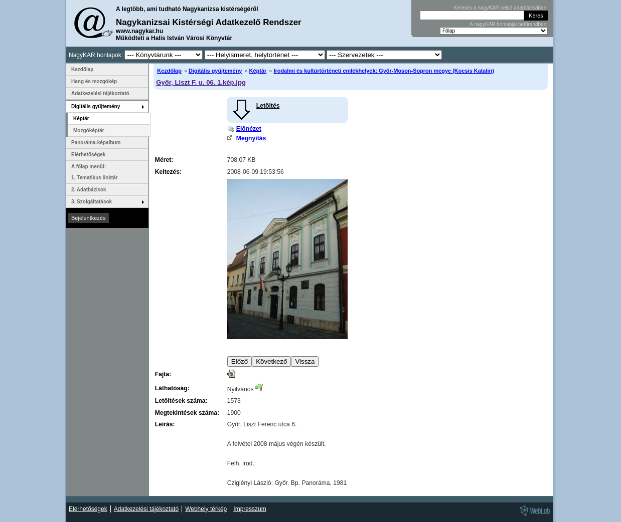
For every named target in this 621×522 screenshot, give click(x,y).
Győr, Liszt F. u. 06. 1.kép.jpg (201, 82)
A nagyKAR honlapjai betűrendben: (509, 24)
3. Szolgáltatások (91, 201)
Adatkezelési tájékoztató (100, 93)
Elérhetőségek (88, 154)
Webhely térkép (206, 508)
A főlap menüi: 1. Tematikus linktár (94, 172)
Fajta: (163, 374)
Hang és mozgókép (94, 81)
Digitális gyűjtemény (215, 71)
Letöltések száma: (181, 400)
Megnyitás (251, 138)
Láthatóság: (172, 388)
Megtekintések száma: (187, 412)
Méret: (164, 159)
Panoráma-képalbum (95, 142)
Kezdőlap (169, 71)
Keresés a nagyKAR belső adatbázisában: (501, 8)
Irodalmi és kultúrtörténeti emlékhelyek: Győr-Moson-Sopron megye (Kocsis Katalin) (383, 71)
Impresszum (249, 508)
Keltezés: (168, 171)
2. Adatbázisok (88, 189)
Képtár (258, 71)
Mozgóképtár (88, 130)
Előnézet (248, 128)
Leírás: (165, 424)
